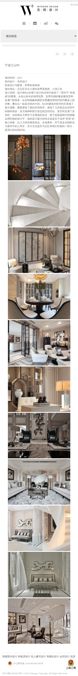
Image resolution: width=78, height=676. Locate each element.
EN (76, 4)
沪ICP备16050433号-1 (13, 673)
